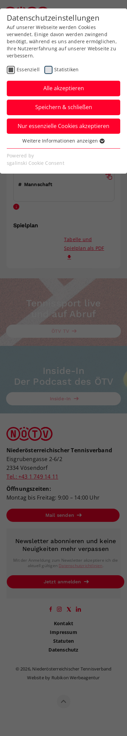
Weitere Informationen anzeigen (63, 140)
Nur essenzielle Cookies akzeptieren (63, 126)
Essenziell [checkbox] (28, 69)
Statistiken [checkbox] (66, 69)
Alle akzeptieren (63, 88)
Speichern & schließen (63, 107)
